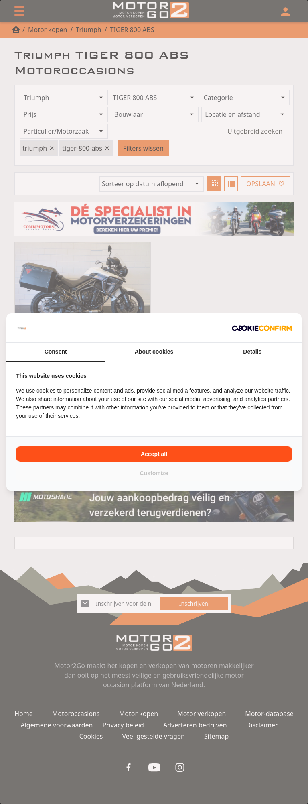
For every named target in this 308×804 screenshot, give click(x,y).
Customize (154, 473)
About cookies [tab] (154, 351)
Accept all (154, 454)
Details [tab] (252, 351)
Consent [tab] (56, 351)
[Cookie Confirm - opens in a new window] (262, 328)
